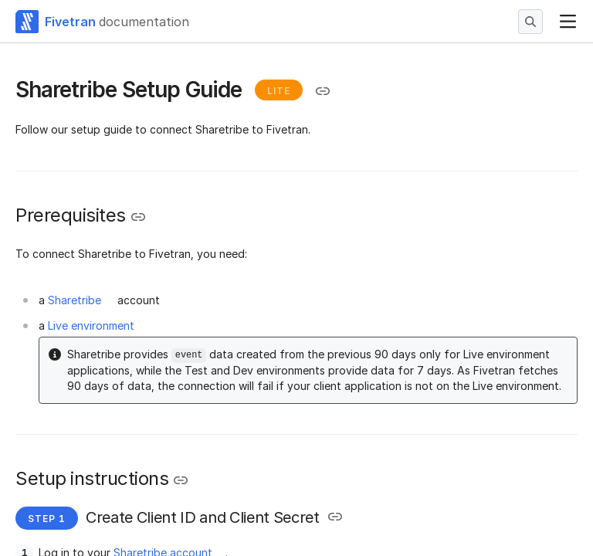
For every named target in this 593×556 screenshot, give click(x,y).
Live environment (91, 325)
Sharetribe (74, 300)
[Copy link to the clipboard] (322, 91)
